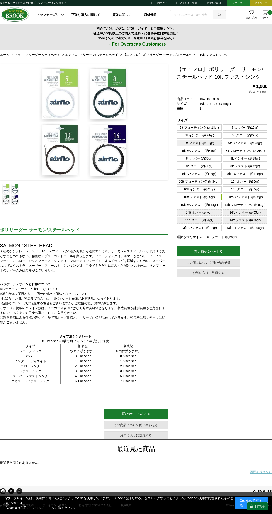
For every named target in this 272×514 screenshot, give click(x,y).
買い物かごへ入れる (208, 251)
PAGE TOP (265, 491)
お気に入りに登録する (208, 273)
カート (267, 14)
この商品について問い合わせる (208, 262)
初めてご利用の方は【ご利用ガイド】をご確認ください (136, 28)
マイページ (261, 3)
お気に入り (251, 17)
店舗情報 (150, 15)
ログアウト (238, 3)
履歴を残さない (261, 472)
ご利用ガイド (162, 3)
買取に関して (121, 15)
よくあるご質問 (188, 3)
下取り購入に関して (85, 15)
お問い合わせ (214, 3)
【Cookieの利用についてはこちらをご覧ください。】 (42, 507)
